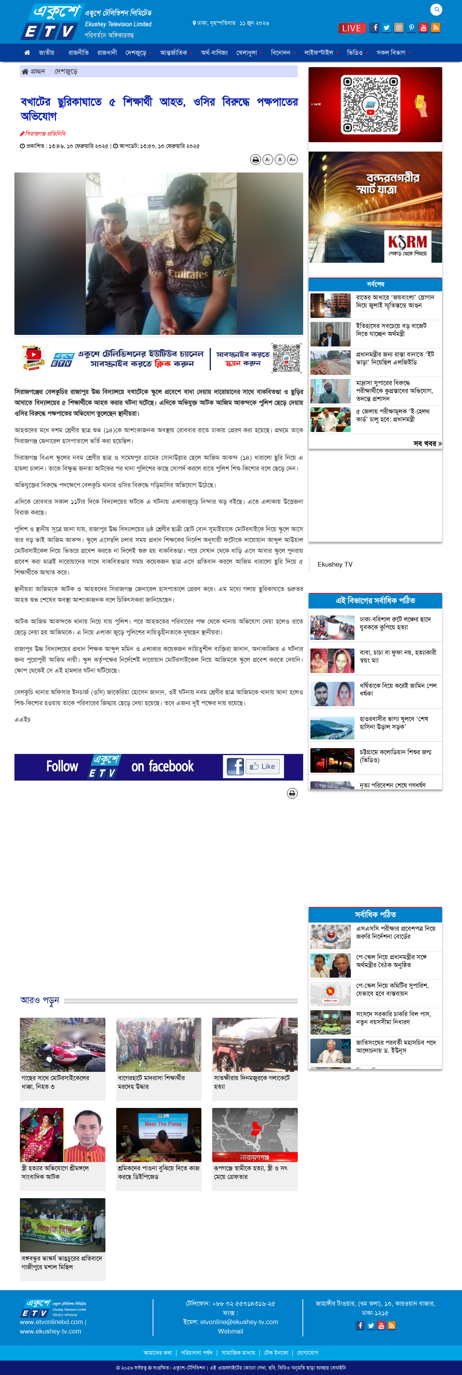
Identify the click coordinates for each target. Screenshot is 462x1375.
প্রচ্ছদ (33, 71)
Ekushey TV (335, 564)
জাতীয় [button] (49, 52)
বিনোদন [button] (283, 52)
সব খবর (428, 443)
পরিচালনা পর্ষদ (197, 1353)
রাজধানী (107, 52)
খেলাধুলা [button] (249, 52)
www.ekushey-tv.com (50, 1331)
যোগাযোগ (307, 1353)
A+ (292, 159)
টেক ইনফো (277, 1353)
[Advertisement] (159, 904)
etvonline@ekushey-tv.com (239, 1322)
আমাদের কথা (159, 1353)
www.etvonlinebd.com (51, 1322)
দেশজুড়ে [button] (139, 52)
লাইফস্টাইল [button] (322, 52)
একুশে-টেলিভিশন (189, 1368)
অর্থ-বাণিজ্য (214, 52)
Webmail (230, 1331)
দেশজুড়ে (66, 71)
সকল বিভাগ (394, 52)
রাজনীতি (79, 52)
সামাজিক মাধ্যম (238, 1353)
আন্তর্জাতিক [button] (176, 52)
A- (267, 159)
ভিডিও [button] (357, 52)
